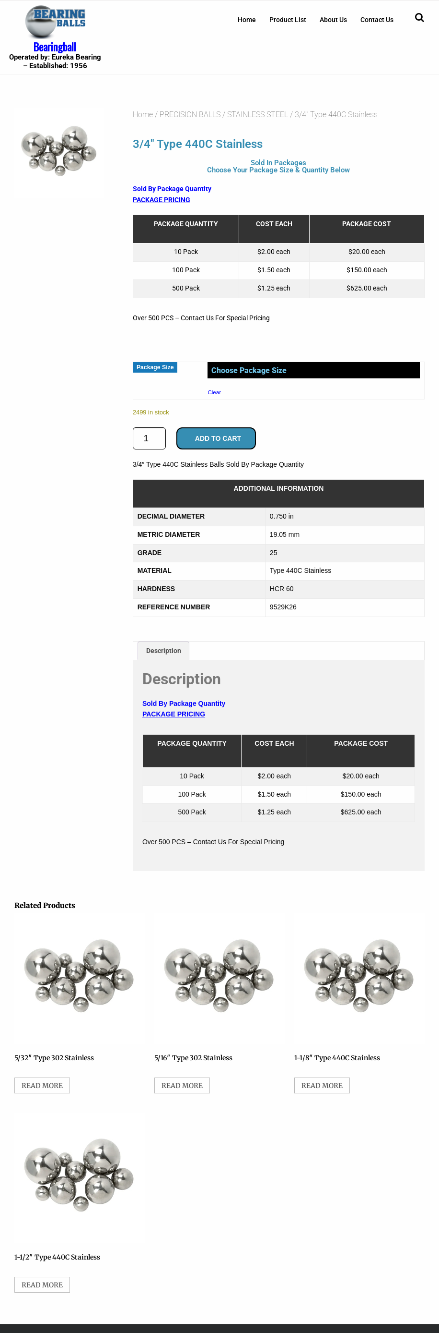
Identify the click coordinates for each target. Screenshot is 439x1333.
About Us (333, 20)
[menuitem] (247, 19)
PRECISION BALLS (190, 114)
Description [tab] (163, 650)
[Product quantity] (149, 438)
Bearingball (55, 46)
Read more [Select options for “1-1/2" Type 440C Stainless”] (42, 1285)
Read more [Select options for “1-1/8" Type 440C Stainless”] (322, 1085)
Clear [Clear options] (214, 392)
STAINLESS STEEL (257, 114)
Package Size (155, 367)
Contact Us (376, 20)
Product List (287, 20)
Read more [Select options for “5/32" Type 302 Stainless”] (42, 1085)
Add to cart (218, 438)
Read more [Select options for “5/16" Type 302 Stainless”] (182, 1085)
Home (247, 20)
